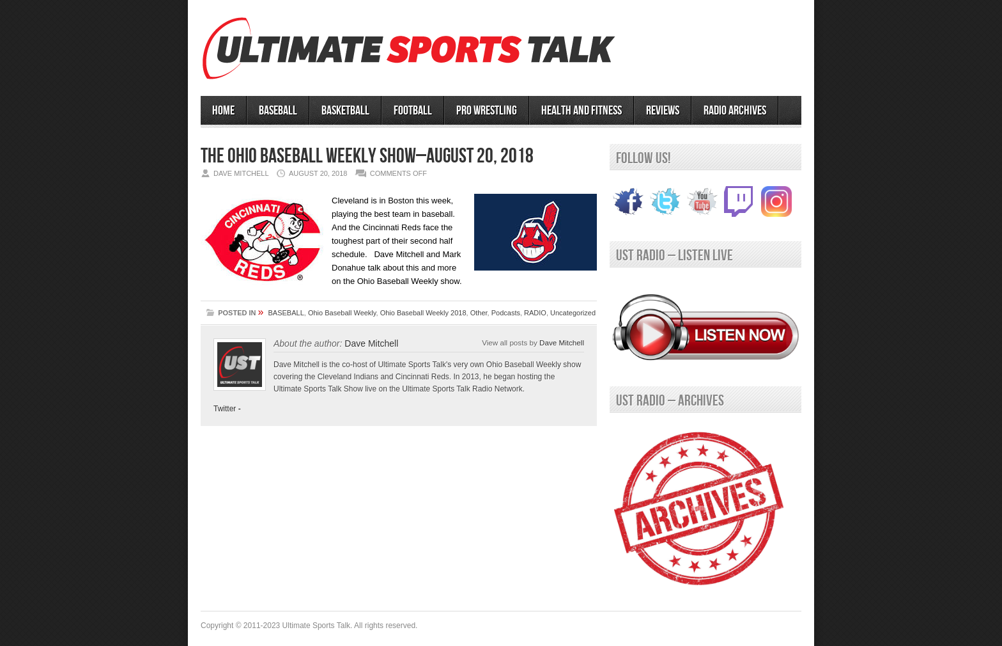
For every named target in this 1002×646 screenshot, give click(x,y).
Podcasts (505, 313)
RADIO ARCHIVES (735, 110)
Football (413, 110)
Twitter (224, 408)
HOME (223, 110)
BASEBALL (278, 110)
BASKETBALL (345, 110)
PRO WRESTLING (486, 110)
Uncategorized (573, 313)
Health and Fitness (581, 110)
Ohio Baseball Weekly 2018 (423, 313)
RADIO (535, 313)
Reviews (662, 110)
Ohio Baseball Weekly (342, 313)
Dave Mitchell (561, 342)
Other (479, 313)
